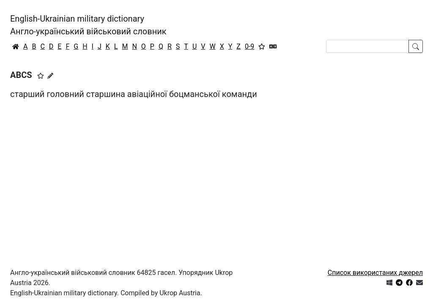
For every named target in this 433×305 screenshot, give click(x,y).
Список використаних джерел (375, 273)
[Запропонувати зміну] (50, 75)
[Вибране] (261, 46)
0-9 (249, 46)
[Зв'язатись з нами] (419, 283)
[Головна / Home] (15, 46)
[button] (40, 76)
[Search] (367, 46)
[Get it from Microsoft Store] (389, 283)
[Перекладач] (273, 46)
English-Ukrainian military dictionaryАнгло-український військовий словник (88, 25)
